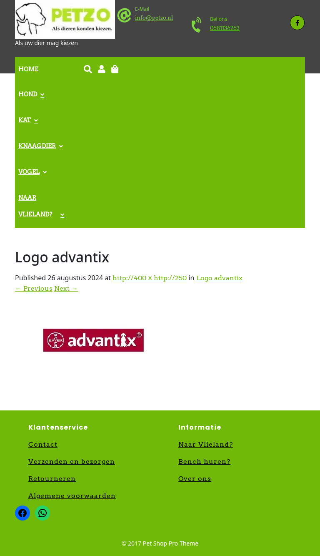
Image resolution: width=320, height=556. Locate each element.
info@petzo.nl (154, 18)
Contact (43, 444)
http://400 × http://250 (149, 278)
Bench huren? (204, 461)
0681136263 (225, 28)
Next (66, 288)
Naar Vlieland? (35, 206)
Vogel (29, 172)
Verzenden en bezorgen (71, 461)
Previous (33, 288)
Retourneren (52, 479)
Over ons (194, 479)
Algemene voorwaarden (72, 496)
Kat (24, 120)
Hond (27, 94)
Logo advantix (219, 278)
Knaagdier (37, 146)
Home (28, 69)
